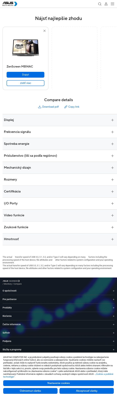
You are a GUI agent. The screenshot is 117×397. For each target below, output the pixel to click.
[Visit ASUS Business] (12, 281)
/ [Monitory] (25, 281)
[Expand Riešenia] (113, 313)
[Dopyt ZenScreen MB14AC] (25, 75)
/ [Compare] (35, 281)
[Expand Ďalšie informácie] (113, 322)
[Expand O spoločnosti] (113, 288)
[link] (25, 83)
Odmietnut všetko (30, 390)
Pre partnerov (10, 297)
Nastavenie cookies (58, 383)
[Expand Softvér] (113, 330)
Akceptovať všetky (86, 390)
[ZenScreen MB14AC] (25, 66)
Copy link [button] (71, 107)
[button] (100, 4)
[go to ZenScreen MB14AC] (25, 48)
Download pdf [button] (48, 107)
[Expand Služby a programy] (113, 347)
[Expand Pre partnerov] (113, 296)
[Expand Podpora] (113, 338)
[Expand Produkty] (113, 305)
